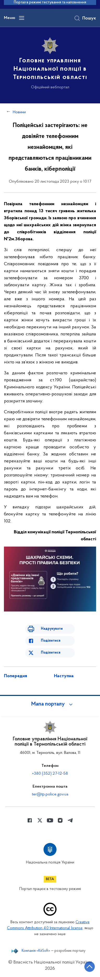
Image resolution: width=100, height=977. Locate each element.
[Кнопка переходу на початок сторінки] (89, 966)
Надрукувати (52, 629)
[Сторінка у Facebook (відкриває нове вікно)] (30, 820)
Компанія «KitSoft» (36, 951)
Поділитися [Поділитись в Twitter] (50, 653)
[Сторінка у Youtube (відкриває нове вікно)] (50, 820)
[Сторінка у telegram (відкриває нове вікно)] (70, 820)
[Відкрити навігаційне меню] (21, 18)
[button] (50, 704)
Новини (19, 112)
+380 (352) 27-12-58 (50, 774)
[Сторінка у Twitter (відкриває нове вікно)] (40, 820)
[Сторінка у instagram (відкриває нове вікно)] (60, 820)
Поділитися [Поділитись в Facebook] (50, 641)
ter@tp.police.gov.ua (50, 794)
